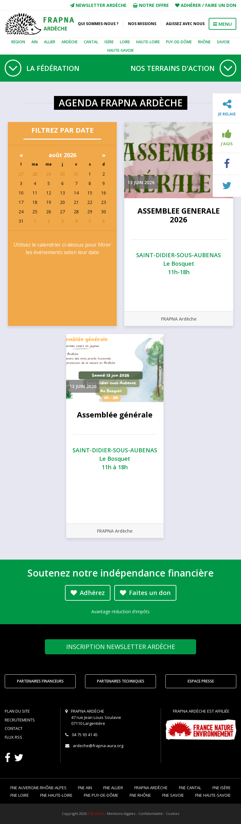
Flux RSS (13, 737)
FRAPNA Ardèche (178, 319)
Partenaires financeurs (40, 681)
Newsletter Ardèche (98, 5)
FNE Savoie (173, 795)
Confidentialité (150, 813)
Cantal (91, 42)
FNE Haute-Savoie (213, 795)
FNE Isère (221, 787)
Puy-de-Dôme (179, 42)
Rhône (204, 42)
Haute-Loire (148, 42)
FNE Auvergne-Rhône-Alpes (38, 787)
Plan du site (17, 711)
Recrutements (20, 720)
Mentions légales (121, 813)
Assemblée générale (115, 414)
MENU (222, 24)
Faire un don (220, 5)
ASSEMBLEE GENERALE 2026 (178, 215)
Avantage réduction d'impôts (120, 611)
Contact (14, 728)
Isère (109, 42)
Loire (125, 42)
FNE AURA (96, 813)
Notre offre (151, 5)
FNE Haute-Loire (56, 795)
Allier (49, 42)
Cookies (172, 813)
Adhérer (191, 5)
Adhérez (88, 592)
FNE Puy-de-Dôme (101, 795)
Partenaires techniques (120, 681)
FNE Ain (85, 787)
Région (18, 42)
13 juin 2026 (140, 182)
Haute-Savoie (120, 50)
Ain (34, 42)
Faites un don (145, 592)
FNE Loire (19, 795)
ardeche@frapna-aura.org (98, 745)
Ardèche (70, 42)
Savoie (223, 42)
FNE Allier (113, 787)
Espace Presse (201, 681)
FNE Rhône (140, 795)
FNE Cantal (190, 787)
